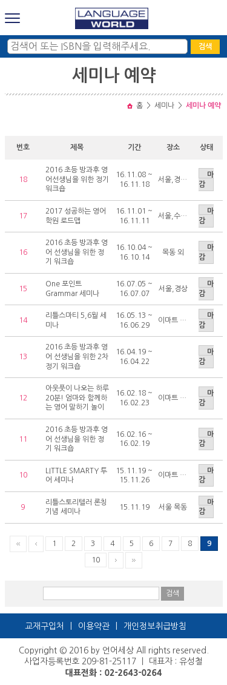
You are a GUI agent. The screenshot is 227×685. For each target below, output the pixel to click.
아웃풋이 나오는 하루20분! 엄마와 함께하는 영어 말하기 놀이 (77, 398)
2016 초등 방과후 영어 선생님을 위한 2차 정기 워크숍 (76, 356)
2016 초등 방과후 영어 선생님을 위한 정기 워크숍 (76, 252)
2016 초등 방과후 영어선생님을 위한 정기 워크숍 (77, 179)
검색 (205, 46)
